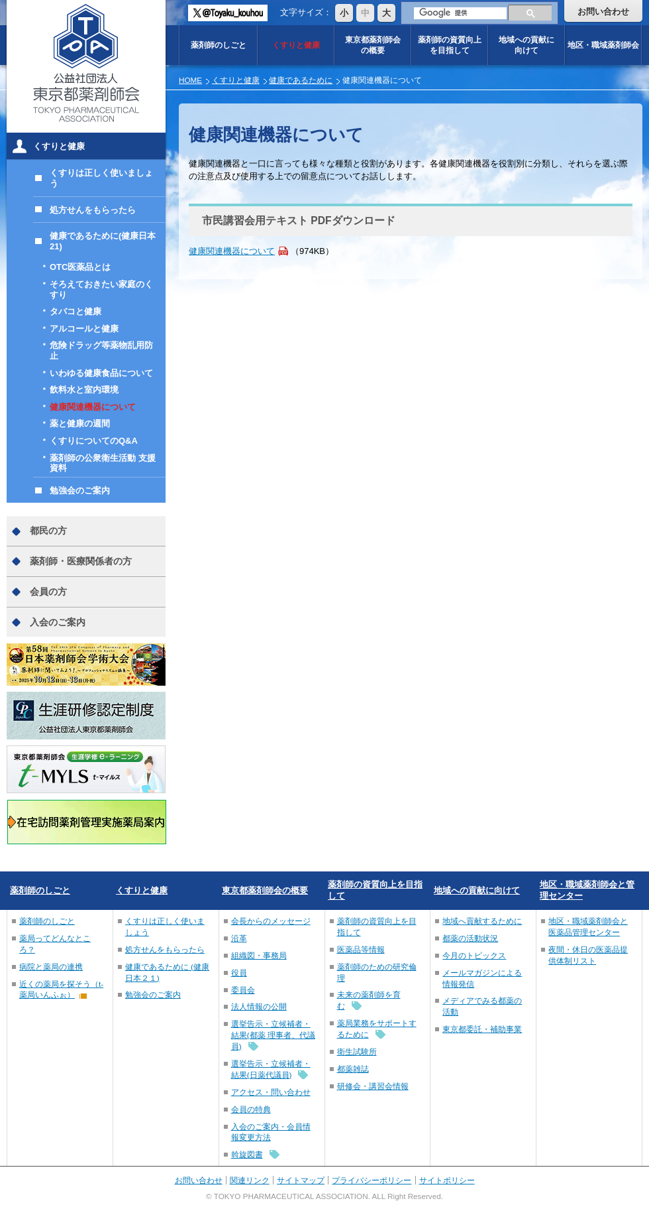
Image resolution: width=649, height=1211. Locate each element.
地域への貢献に (526, 44)
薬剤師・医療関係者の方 (81, 561)
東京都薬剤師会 (373, 44)
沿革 (239, 938)
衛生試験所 (357, 1051)
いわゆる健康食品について (101, 373)
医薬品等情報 (361, 949)
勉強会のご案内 (80, 490)
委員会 (243, 990)
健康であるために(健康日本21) (103, 241)
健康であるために (300, 80)
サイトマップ (300, 1180)
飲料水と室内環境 (84, 390)
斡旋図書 (247, 1154)
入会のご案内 (57, 622)
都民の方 (48, 530)
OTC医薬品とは (80, 267)
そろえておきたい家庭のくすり (101, 289)
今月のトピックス (474, 955)
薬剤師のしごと (218, 44)
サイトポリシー (447, 1180)
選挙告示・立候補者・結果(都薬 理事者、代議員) (273, 1035)
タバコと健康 (75, 311)
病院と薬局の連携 (51, 966)
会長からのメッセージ (271, 921)
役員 (239, 972)
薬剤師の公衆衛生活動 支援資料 (103, 463)
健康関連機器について (232, 251)
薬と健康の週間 (80, 423)
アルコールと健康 (84, 329)
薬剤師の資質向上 (449, 44)
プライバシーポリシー (371, 1180)
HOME (190, 80)
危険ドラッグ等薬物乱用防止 (101, 350)
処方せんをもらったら (93, 210)
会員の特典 (251, 1109)
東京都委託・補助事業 (482, 1029)
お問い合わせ (603, 12)
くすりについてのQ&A (94, 441)
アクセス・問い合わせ (271, 1092)
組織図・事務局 (259, 955)
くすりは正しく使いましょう (101, 178)
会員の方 (48, 591)
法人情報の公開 (259, 1006)
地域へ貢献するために (482, 921)
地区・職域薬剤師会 (603, 44)
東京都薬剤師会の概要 (265, 890)
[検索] (460, 13)
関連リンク (250, 1180)
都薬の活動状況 (470, 938)
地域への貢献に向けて (477, 890)
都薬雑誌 (353, 1068)
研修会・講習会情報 (373, 1086)
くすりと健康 (296, 44)
